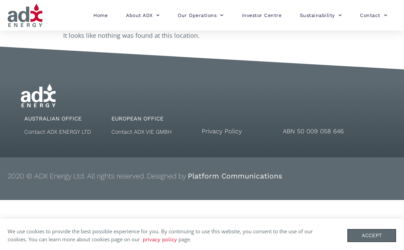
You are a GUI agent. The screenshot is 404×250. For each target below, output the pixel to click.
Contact (373, 15)
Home (100, 15)
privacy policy (160, 241)
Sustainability (321, 15)
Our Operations (201, 15)
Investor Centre (262, 15)
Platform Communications (235, 176)
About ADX (142, 15)
